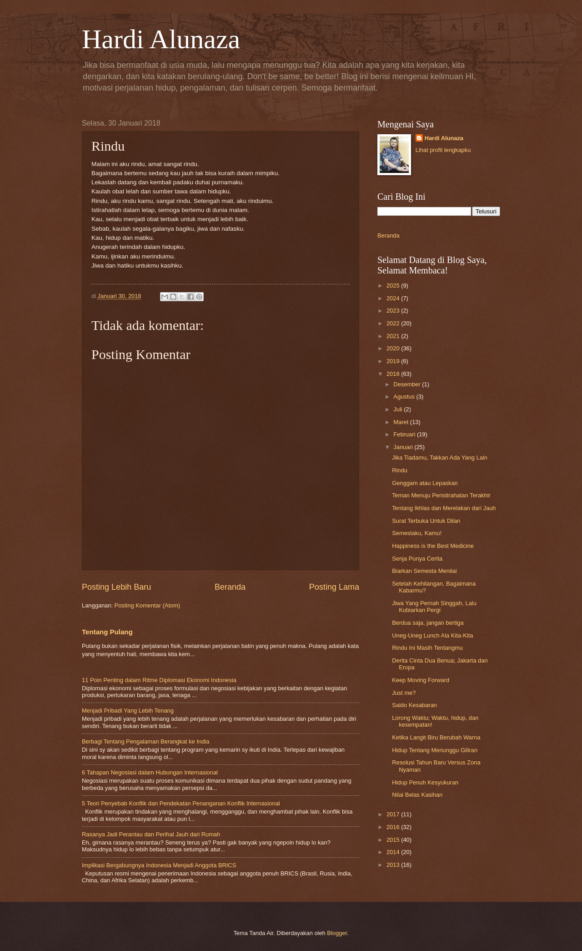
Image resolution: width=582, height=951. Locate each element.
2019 (393, 361)
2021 (393, 336)
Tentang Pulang (107, 632)
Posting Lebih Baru (116, 587)
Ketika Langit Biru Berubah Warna (436, 737)
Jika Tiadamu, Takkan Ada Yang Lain (439, 457)
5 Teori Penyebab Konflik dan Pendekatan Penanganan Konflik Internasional (181, 803)
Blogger (337, 933)
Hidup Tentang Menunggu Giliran (434, 750)
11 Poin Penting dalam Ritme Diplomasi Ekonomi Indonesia (159, 680)
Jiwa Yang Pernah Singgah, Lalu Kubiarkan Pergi (434, 606)
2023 (393, 310)
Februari (405, 434)
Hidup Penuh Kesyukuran (425, 782)
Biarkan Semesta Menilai (424, 570)
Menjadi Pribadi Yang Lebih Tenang (128, 710)
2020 (393, 348)
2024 (393, 298)
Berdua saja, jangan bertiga (427, 622)
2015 (393, 839)
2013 (393, 864)
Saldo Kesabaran (414, 705)
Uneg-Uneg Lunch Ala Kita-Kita (432, 635)
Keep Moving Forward (420, 680)
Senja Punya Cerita (417, 558)
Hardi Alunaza (161, 39)
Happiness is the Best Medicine (433, 545)
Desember (407, 384)
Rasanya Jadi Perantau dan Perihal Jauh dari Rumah (151, 834)
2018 (393, 373)
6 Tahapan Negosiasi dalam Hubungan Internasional (150, 772)
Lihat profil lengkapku (443, 150)
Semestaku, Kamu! (417, 533)
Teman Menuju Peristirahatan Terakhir (441, 495)
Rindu (399, 470)
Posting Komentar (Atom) (148, 605)
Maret (401, 422)
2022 (393, 323)
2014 (393, 852)
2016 (393, 827)
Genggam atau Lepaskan (425, 483)
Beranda (230, 587)
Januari (403, 447)
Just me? (404, 692)
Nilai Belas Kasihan (417, 794)
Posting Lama (334, 587)
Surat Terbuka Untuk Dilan (426, 520)
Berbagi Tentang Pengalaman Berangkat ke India (145, 741)
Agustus (404, 396)
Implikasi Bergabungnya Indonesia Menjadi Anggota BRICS (159, 865)
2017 (393, 814)
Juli (398, 409)
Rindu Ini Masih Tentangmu (427, 647)
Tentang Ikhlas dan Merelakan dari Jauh (444, 508)
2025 (393, 285)
